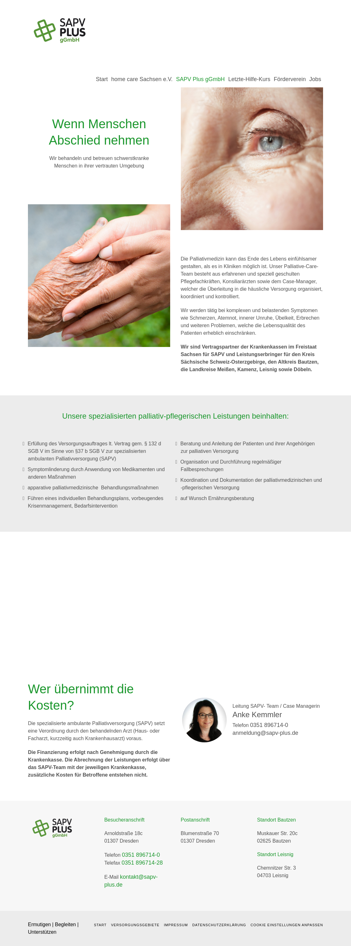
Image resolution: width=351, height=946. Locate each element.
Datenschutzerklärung (219, 925)
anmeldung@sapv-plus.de (265, 733)
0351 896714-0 (269, 725)
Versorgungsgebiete (135, 925)
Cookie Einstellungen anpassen (287, 925)
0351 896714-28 (142, 863)
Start (100, 925)
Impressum (176, 925)
